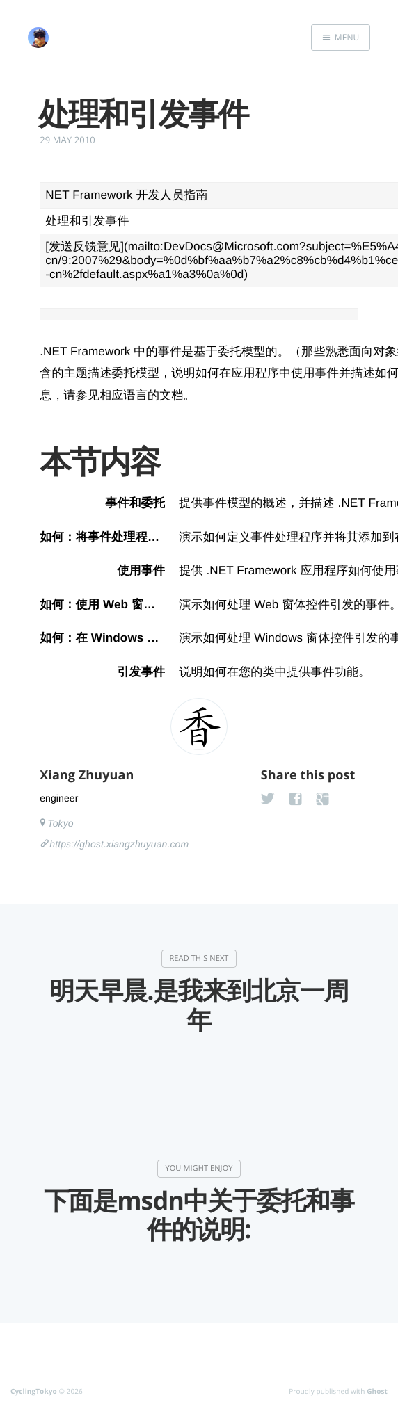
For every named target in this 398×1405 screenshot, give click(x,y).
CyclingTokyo (33, 1391)
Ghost (377, 1391)
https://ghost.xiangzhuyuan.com (119, 844)
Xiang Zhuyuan (87, 775)
